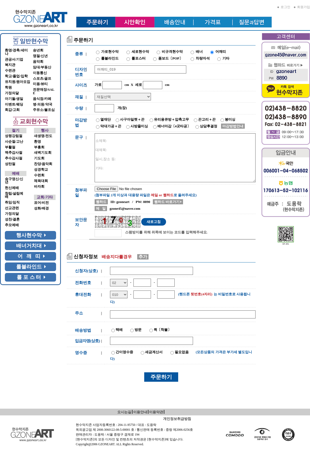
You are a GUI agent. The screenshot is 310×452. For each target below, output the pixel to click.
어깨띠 (220, 52)
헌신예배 (12, 188)
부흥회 (39, 147)
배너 (199, 52)
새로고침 (154, 222)
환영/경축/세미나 (16, 52)
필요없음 (182, 352)
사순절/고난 (14, 141)
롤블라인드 (31, 266)
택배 (119, 330)
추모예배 (12, 225)
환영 (37, 141)
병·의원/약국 (42, 104)
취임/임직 (12, 202)
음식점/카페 (42, 99)
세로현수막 (140, 52)
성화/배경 (41, 208)
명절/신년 (40, 56)
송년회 (38, 50)
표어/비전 (41, 203)
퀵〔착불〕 (162, 330)
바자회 (39, 186)
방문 (138, 330)
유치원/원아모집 (17, 82)
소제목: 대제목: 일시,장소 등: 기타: (175, 157)
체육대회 (41, 181)
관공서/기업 (14, 59)
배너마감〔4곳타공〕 (174, 126)
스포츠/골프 (42, 78)
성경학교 (41, 169)
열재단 (105, 119)
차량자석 (203, 58)
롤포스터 (139, 58)
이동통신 (40, 73)
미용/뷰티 (40, 84)
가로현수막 (110, 52)
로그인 (283, 7)
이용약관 (156, 412)
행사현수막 (31, 235)
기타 (225, 58)
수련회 (39, 175)
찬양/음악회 (43, 164)
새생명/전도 (43, 136)
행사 (45, 130)
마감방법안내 (232, 126)
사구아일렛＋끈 (132, 119)
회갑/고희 (12, 110)
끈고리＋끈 (207, 119)
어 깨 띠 (31, 256)
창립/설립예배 (14, 195)
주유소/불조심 (44, 110)
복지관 (10, 65)
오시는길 (124, 412)
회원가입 (302, 7)
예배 (15, 173)
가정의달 (12, 93)
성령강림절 (13, 136)
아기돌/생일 (14, 99)
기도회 (39, 158)
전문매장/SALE (43, 91)
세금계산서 (154, 352)
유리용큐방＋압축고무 (171, 119)
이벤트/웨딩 (14, 104)
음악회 (38, 62)
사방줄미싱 (139, 126)
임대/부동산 (42, 67)
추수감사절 (13, 158)
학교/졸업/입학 (16, 76)
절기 (15, 130)
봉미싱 (230, 119)
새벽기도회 (42, 153)
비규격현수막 (172, 52)
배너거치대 (31, 245)
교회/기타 (45, 197)
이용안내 (140, 412)
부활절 (10, 147)
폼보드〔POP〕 (170, 58)
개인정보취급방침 (177, 419)
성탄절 (10, 164)
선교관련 (12, 208)
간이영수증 (124, 352)
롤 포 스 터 (31, 277)
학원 (8, 87)
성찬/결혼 (12, 219)
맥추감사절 (13, 153)
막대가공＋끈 (110, 126)
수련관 (10, 70)
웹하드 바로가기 (168, 202)
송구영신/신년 (14, 180)
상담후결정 (208, 126)
